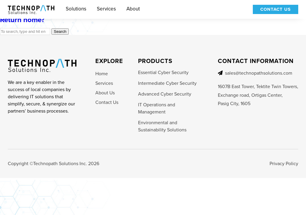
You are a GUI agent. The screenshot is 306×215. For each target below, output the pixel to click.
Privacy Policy (284, 163)
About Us (105, 92)
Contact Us (275, 9)
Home (101, 73)
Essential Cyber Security (163, 72)
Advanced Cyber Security (164, 93)
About (133, 9)
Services (106, 9)
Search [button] (60, 31)
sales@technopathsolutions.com (258, 73)
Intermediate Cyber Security (167, 83)
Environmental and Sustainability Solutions (162, 126)
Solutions (76, 9)
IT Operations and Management (156, 108)
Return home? (22, 19)
